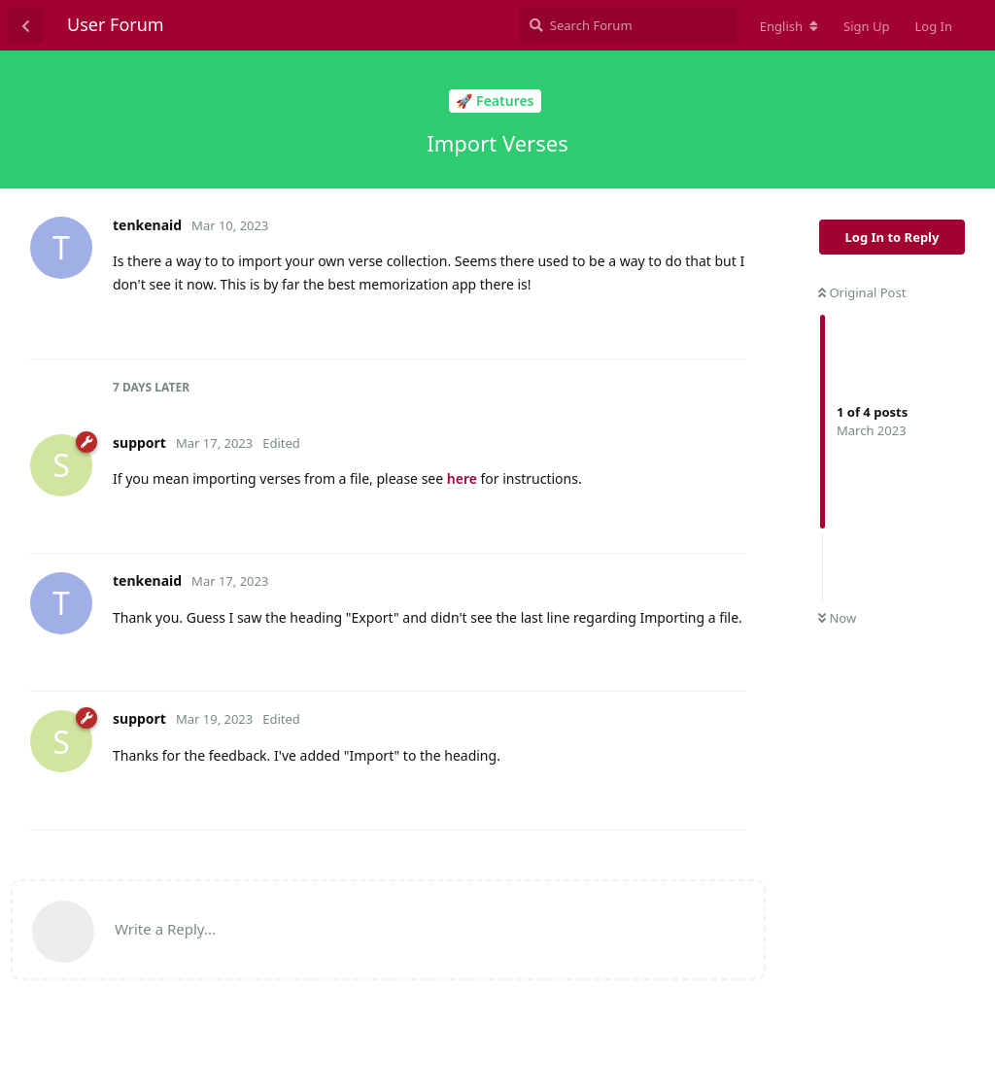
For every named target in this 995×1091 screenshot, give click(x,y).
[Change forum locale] (789, 26)
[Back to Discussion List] (25, 25)
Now (837, 618)
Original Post (862, 292)
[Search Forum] (628, 25)
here (462, 478)
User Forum (115, 24)
